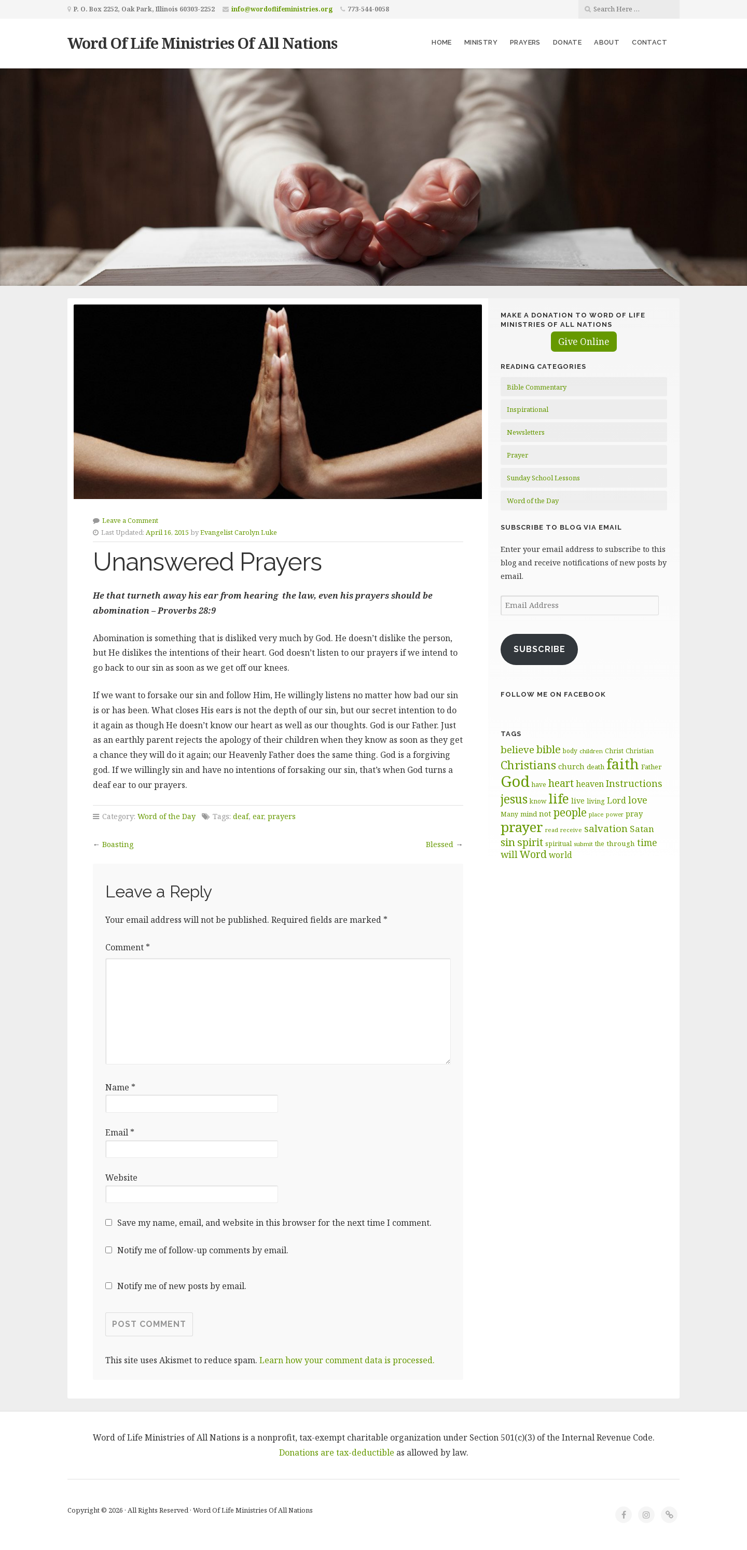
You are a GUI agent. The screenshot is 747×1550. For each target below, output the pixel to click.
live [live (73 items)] (578, 801)
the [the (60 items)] (599, 843)
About (606, 42)
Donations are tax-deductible (336, 1452)
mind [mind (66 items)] (528, 814)
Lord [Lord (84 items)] (616, 800)
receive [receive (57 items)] (571, 830)
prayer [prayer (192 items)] (522, 827)
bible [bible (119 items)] (548, 749)
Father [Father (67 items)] (651, 766)
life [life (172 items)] (558, 798)
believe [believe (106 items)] (517, 749)
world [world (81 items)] (560, 855)
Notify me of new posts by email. (181, 1286)
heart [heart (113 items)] (561, 783)
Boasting (117, 844)
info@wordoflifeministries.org (282, 9)
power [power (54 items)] (615, 814)
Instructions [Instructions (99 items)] (634, 783)
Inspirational (527, 409)
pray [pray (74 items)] (634, 813)
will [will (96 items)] (509, 854)
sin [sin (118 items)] (508, 842)
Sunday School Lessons (543, 477)
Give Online (584, 342)
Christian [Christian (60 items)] (640, 750)
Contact (649, 42)
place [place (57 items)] (596, 814)
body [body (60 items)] (570, 750)
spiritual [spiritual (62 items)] (558, 843)
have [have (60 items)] (539, 784)
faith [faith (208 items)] (622, 763)
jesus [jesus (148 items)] (514, 799)
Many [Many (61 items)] (509, 814)
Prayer (517, 455)
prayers (282, 816)
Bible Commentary (536, 387)
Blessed (439, 844)
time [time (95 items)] (647, 842)
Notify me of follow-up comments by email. (202, 1250)
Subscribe (539, 649)
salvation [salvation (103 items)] (606, 828)
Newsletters (526, 432)
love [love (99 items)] (637, 800)
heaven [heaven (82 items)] (590, 784)
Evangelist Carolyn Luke (238, 532)
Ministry (480, 42)
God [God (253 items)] (515, 781)
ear (258, 816)
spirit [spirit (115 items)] (530, 842)
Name (120, 1087)
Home (442, 42)
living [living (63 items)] (596, 801)
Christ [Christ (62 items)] (614, 750)
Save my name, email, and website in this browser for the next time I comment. (274, 1222)
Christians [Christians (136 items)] (528, 764)
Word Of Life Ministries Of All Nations (202, 43)
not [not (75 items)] (545, 813)
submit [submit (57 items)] (583, 844)
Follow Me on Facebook (553, 694)
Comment (127, 947)
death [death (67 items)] (595, 766)
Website (121, 1177)
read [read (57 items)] (551, 830)
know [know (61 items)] (538, 801)
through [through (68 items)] (620, 843)
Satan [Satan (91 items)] (642, 829)
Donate (567, 42)
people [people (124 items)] (570, 812)
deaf (240, 816)
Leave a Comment (130, 520)
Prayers (525, 42)
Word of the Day (166, 816)
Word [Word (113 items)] (533, 854)
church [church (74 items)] (571, 766)
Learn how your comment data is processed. (347, 1360)
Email (119, 1132)
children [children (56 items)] (591, 751)
